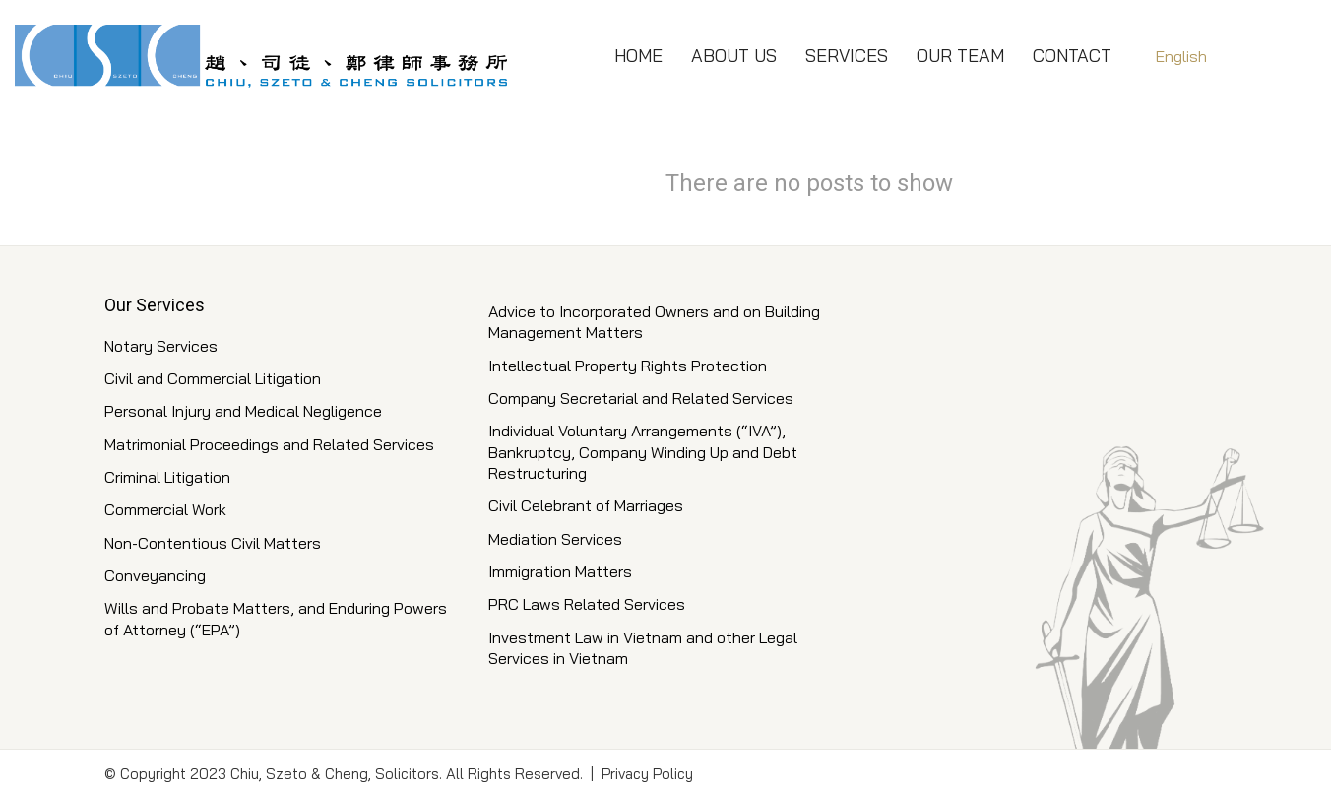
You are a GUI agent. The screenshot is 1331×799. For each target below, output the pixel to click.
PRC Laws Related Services (586, 604)
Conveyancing (155, 575)
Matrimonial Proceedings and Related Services (269, 444)
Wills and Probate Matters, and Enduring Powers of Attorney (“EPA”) (275, 618)
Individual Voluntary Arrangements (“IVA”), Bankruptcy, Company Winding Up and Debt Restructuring (642, 452)
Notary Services (161, 346)
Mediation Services (555, 539)
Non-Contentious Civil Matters (212, 543)
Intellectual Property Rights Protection (627, 365)
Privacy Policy (647, 774)
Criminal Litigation (167, 477)
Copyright (153, 774)
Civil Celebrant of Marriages (585, 505)
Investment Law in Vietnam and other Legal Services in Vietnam (642, 648)
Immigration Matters (560, 571)
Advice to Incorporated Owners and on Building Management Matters (654, 321)
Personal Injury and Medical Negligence (243, 411)
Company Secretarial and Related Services (640, 398)
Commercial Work (165, 509)
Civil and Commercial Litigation (212, 378)
